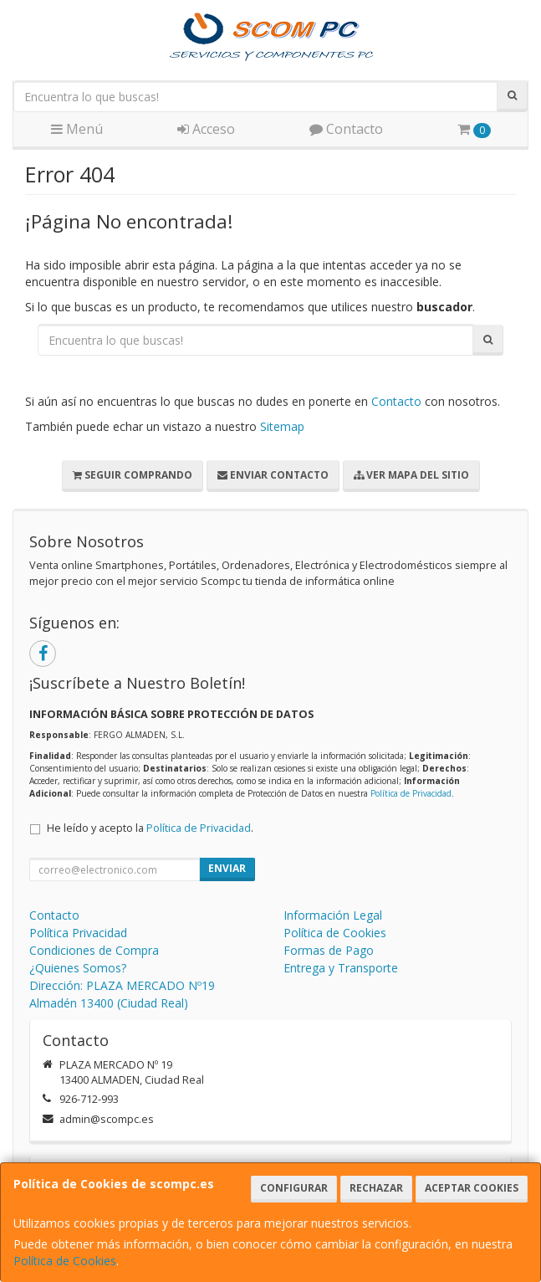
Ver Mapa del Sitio (411, 475)
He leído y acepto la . (150, 828)
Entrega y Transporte (340, 968)
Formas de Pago (328, 950)
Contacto (346, 129)
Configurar (294, 1188)
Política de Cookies (64, 1261)
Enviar (227, 868)
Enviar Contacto (273, 475)
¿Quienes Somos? (77, 968)
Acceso (206, 129)
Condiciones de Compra (94, 950)
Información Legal (332, 915)
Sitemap (282, 426)
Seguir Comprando (132, 475)
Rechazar (376, 1188)
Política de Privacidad (411, 793)
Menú (77, 129)
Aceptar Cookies (471, 1188)
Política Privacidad (78, 933)
